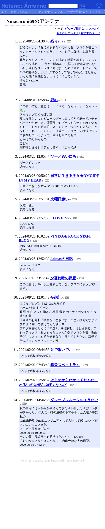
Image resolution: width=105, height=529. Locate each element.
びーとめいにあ (63, 156)
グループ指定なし (76, 28)
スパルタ (94, 28)
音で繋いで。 (61, 350)
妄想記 (55, 297)
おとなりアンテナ (68, 33)
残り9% (56, 41)
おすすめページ (90, 33)
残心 (54, 100)
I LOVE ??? (60, 218)
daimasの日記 (61, 259)
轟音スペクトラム (65, 365)
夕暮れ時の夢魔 (63, 278)
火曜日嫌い (59, 199)
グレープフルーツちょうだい (74, 400)
